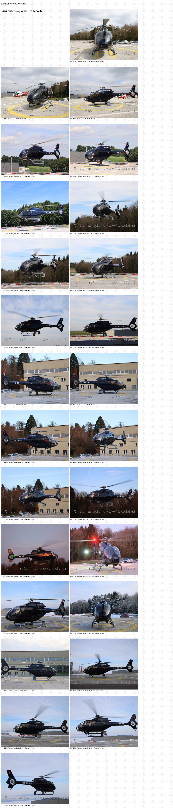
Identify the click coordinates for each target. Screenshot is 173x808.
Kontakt (22, 3)
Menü (14, 3)
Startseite (6, 3)
